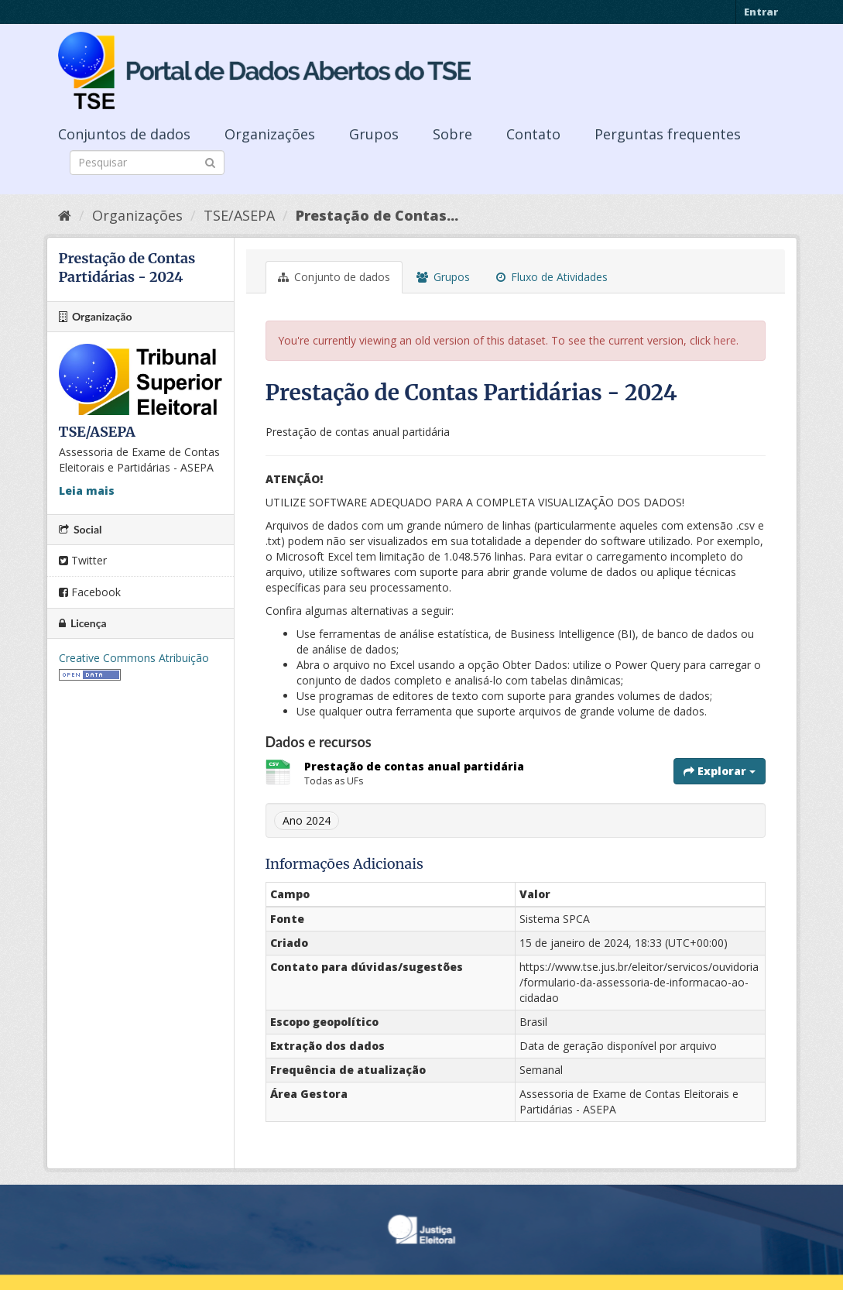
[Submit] (210, 161)
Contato (533, 134)
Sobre (452, 134)
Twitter (83, 560)
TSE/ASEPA (239, 215)
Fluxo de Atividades (552, 276)
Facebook (90, 592)
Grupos (374, 134)
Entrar (761, 12)
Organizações (269, 134)
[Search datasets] (147, 162)
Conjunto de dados (334, 276)
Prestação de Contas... (377, 215)
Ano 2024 (307, 820)
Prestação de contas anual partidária (414, 766)
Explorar (720, 770)
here (725, 340)
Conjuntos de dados (124, 134)
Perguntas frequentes (668, 134)
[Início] (64, 215)
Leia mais (87, 490)
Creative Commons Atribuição (134, 657)
